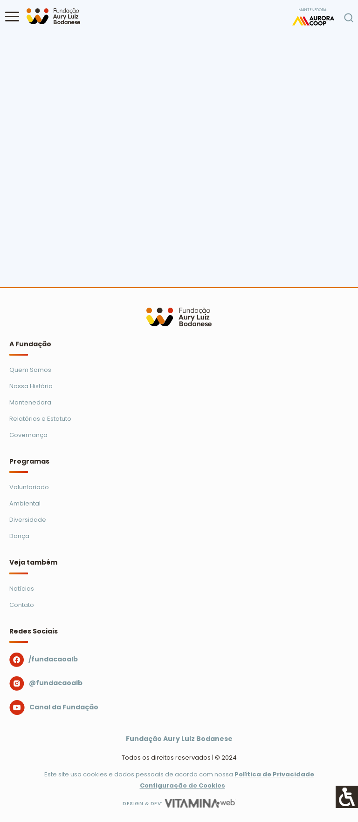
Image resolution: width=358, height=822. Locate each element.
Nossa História (31, 386)
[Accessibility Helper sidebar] (347, 797)
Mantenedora (30, 402)
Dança (19, 536)
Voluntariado (29, 487)
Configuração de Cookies (182, 785)
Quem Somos (30, 369)
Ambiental (25, 503)
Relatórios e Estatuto (40, 418)
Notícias (21, 588)
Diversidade (27, 519)
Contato (21, 604)
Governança (28, 435)
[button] (12, 16)
